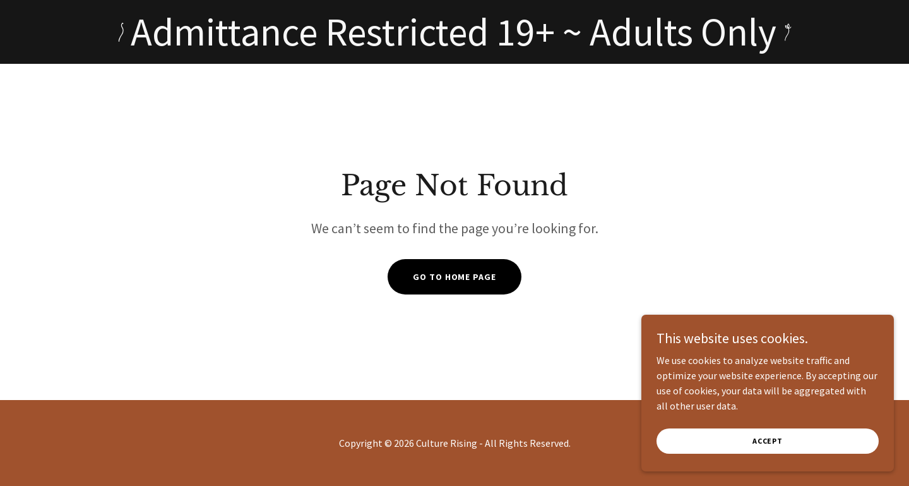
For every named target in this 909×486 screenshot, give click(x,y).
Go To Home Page (454, 276)
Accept (767, 441)
